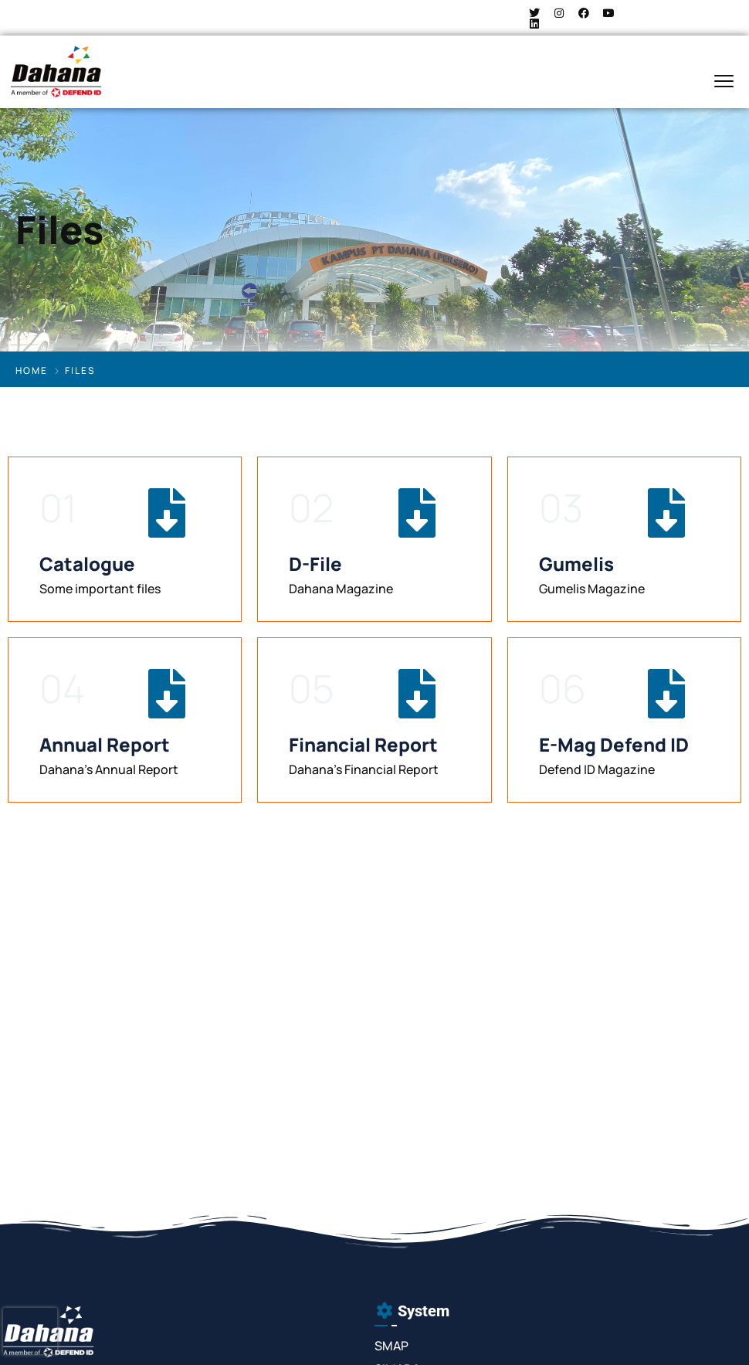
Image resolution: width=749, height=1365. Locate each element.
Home (31, 370)
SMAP (391, 1345)
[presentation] (30, 1331)
